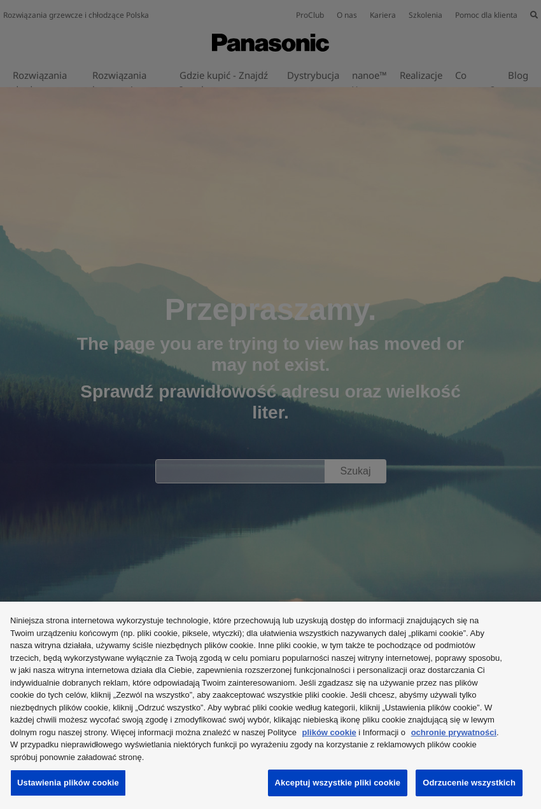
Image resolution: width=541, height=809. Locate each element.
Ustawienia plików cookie (68, 782)
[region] (270, 705)
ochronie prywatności (453, 732)
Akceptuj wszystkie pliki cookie (338, 782)
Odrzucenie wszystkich (469, 782)
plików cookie (329, 732)
